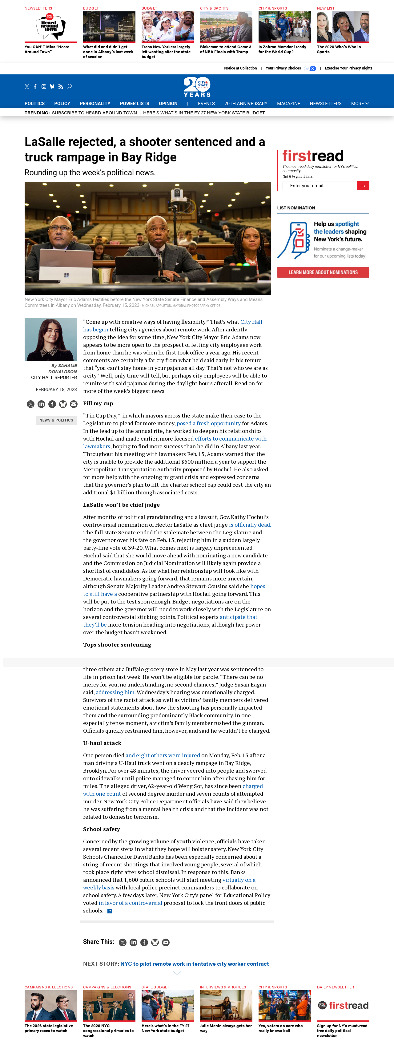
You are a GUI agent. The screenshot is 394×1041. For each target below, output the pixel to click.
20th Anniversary (245, 103)
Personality (95, 103)
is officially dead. (250, 524)
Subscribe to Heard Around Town (94, 112)
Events (206, 103)
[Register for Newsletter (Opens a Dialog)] (363, 186)
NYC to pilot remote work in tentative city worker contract (194, 963)
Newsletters (326, 103)
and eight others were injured (163, 755)
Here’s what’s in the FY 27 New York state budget (204, 112)
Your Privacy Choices (291, 68)
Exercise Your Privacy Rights (348, 68)
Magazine (288, 103)
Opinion (168, 103)
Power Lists (134, 103)
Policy (62, 103)
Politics (35, 103)
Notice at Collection (240, 68)
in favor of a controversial (130, 902)
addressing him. (115, 692)
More (360, 103)
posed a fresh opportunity (209, 423)
